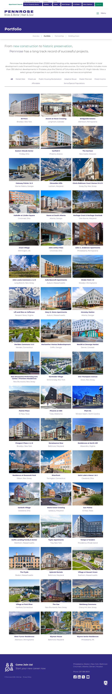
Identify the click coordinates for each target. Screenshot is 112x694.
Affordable (36, 83)
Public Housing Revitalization (50, 79)
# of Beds (76, 4)
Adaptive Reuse (70, 79)
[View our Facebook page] (75, 678)
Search (99, 4)
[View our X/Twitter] (84, 678)
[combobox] (32, 4)
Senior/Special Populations (74, 83)
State (55, 1)
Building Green (73, 36)
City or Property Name (31, 1)
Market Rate (20, 79)
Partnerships (59, 36)
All (12, 79)
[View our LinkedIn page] (79, 678)
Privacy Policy (27, 677)
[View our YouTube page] (87, 678)
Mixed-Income (100, 79)
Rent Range (66, 4)
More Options (88, 4)
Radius (45, 1)
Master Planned (85, 79)
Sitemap (18, 677)
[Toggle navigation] (101, 13)
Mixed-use (32, 79)
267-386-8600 (84, 672)
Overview (36, 36)
